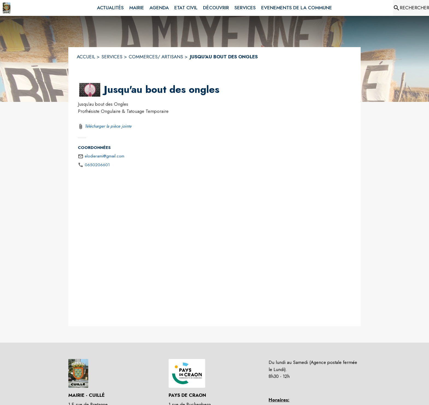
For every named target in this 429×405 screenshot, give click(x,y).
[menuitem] (110, 8)
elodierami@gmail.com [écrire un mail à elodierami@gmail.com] (104, 156)
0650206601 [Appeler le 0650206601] (97, 165)
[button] (90, 90)
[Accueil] (6, 7)
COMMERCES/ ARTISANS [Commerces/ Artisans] (156, 56)
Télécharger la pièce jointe (108, 126)
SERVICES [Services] (111, 56)
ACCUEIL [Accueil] (86, 56)
